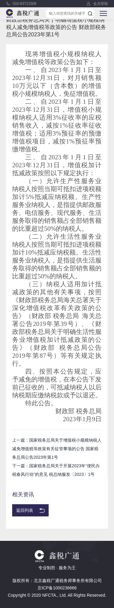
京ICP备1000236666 (57, 587)
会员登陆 (100, 4)
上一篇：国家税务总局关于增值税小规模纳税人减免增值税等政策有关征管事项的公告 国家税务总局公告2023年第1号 (57, 449)
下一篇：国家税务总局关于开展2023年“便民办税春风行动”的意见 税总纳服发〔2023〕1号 (56, 470)
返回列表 (24, 510)
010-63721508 (24, 4)
